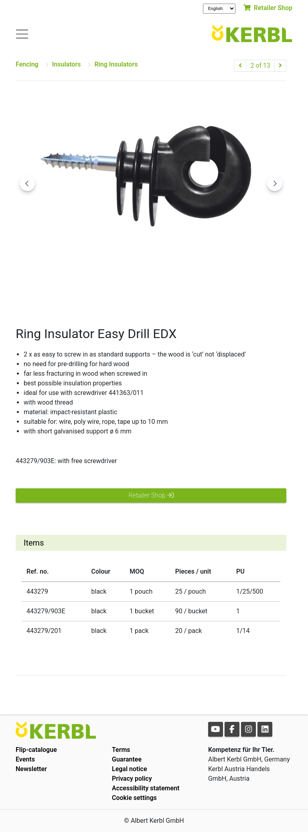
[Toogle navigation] (22, 33)
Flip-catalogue (36, 749)
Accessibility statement (145, 788)
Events (25, 759)
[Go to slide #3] (193, 297)
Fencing (27, 64)
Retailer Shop (267, 8)
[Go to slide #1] (109, 297)
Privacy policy (132, 778)
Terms (121, 749)
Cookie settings (134, 798)
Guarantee (127, 759)
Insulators (66, 64)
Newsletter (31, 769)
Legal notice (129, 769)
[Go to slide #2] (151, 297)
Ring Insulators (116, 64)
